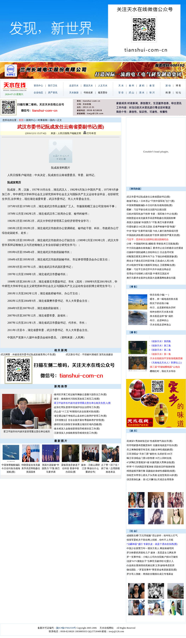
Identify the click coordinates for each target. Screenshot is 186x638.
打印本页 (89, 133)
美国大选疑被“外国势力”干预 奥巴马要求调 (51, 468)
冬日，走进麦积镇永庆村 (163, 307)
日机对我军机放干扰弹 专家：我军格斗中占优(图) (152, 213)
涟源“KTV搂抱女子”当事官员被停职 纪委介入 (150, 561)
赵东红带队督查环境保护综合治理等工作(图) (77, 407)
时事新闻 (42, 120)
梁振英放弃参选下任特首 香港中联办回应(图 (70, 468)
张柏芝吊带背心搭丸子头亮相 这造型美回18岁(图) (152, 475)
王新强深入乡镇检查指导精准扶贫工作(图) (75, 433)
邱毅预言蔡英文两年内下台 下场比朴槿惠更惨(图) (152, 256)
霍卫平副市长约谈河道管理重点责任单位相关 (26, 431)
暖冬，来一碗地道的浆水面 (164, 299)
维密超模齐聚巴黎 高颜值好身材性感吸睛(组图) (151, 471)
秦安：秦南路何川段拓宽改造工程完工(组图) (77, 398)
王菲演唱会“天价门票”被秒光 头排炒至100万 (149, 453)
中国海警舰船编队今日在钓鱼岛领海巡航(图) (11, 468)
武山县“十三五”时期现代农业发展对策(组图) (77, 411)
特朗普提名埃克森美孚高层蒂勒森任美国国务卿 (151, 218)
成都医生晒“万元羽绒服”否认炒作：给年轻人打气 (152, 535)
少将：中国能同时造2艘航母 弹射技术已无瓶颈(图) (153, 243)
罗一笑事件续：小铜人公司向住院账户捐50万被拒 (152, 557)
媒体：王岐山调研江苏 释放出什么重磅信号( (90, 468)
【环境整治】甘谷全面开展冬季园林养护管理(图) (79, 420)
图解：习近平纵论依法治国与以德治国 (146, 209)
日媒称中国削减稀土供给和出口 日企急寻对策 (150, 252)
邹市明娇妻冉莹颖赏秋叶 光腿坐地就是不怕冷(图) (152, 445)
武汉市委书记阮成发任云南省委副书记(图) (148, 196)
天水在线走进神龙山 (160, 324)
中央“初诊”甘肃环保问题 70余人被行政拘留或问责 (152, 231)
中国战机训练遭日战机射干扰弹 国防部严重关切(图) (153, 235)
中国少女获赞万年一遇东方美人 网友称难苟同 (150, 548)
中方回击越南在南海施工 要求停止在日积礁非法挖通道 (155, 248)
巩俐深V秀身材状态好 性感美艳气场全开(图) (149, 441)
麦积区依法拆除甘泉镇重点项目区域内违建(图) (78, 424)
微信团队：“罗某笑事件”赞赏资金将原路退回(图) (152, 569)
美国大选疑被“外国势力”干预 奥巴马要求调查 (150, 222)
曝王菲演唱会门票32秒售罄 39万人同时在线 (149, 458)
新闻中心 (30, 120)
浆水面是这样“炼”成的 (161, 316)
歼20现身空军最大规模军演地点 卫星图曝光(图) (151, 265)
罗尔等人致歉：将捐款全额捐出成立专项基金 (150, 574)
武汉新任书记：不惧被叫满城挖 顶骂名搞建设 (89, 354)
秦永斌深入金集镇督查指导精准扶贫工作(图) (77, 428)
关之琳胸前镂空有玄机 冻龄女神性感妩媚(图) (150, 449)
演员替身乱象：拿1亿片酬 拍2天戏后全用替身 (150, 479)
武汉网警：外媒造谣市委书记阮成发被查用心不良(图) (28, 354)
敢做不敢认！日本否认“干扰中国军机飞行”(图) (151, 201)
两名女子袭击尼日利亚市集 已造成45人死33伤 (150, 260)
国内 (52, 120)
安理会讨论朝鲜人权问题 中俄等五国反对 (148, 273)
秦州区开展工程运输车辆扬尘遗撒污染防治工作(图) (80, 394)
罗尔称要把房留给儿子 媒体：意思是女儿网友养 (151, 552)
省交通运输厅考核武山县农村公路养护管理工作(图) (80, 415)
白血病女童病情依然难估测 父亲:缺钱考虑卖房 (150, 565)
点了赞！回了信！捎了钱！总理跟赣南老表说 (110, 468)
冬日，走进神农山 (159, 320)
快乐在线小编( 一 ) (159, 294)
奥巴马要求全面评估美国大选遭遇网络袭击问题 (151, 278)
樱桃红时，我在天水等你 (163, 371)
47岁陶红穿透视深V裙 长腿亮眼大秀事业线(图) (151, 462)
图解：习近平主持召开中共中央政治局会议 (149, 269)
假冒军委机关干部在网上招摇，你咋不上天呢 (150, 539)
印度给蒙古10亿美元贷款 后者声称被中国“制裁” (151, 226)
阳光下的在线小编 (159, 303)
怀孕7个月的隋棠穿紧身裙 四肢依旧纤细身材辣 (151, 466)
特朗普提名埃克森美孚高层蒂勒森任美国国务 (31, 468)
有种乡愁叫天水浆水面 (161, 311)
